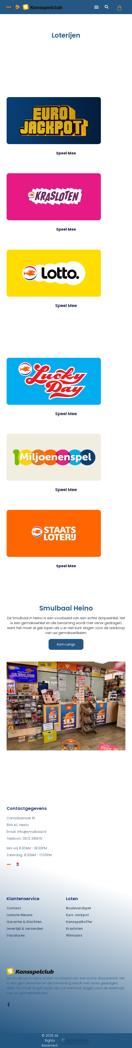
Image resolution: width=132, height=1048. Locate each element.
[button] (96, 7)
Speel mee (66, 153)
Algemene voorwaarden (75, 1041)
